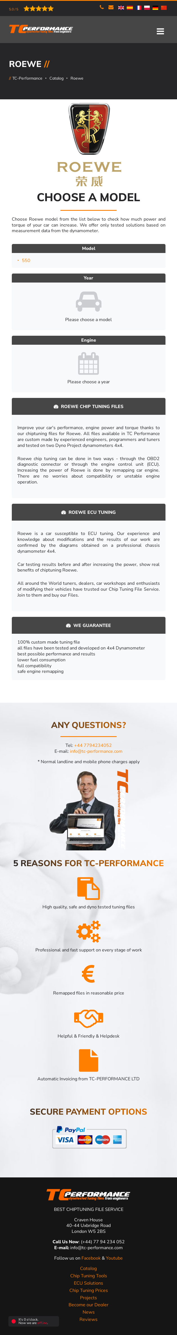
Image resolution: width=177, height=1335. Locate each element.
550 (26, 260)
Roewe (77, 78)
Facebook (91, 1258)
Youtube (114, 1258)
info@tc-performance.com (96, 751)
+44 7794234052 (93, 745)
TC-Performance (27, 78)
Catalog (56, 78)
